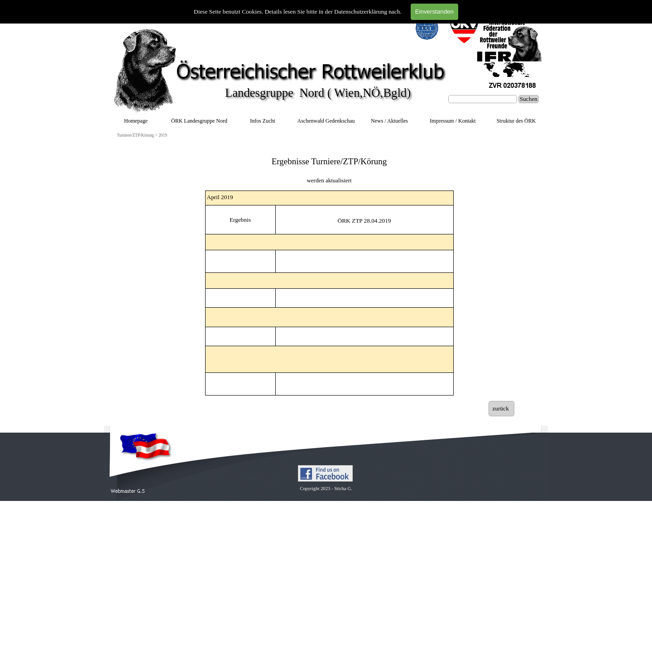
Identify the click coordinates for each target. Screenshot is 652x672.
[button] (128, 491)
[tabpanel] (329, 166)
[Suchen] (482, 99)
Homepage (136, 121)
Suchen (528, 98)
